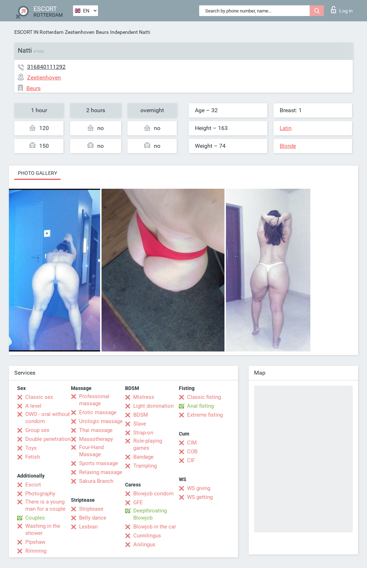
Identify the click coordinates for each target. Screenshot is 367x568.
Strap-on (143, 432)
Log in (342, 10)
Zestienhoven (79, 32)
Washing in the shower (42, 529)
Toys (31, 448)
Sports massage (98, 463)
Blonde (288, 146)
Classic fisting (204, 397)
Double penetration (48, 439)
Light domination (153, 406)
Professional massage (94, 400)
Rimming (35, 551)
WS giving (198, 488)
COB (192, 451)
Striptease (91, 509)
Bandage (143, 457)
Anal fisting (200, 406)
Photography (40, 493)
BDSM (140, 415)
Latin (285, 128)
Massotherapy (96, 439)
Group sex (37, 430)
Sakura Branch (96, 481)
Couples (35, 518)
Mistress (143, 397)
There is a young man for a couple (45, 505)
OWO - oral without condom (47, 417)
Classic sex (39, 397)
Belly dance (92, 518)
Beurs (102, 32)
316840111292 (46, 66)
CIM (192, 442)
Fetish (32, 457)
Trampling (145, 466)
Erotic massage (98, 412)
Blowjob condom (153, 493)
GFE (138, 502)
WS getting (200, 497)
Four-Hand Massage (91, 451)
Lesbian (88, 526)
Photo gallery (37, 173)
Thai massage (96, 430)
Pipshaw (35, 542)
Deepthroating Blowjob (150, 514)
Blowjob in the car (154, 526)
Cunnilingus (147, 535)
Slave (139, 424)
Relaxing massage (100, 472)
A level (33, 406)
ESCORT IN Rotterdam (38, 32)
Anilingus (144, 544)
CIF (191, 460)
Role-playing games (147, 444)
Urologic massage (101, 421)
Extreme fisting (205, 415)
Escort (33, 484)
